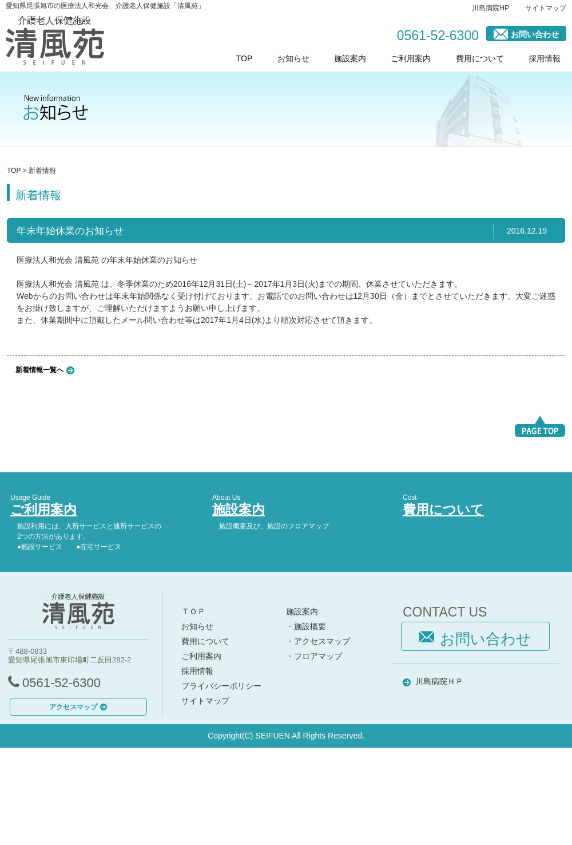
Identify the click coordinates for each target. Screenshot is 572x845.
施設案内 (350, 58)
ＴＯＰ (193, 611)
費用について (480, 58)
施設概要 (310, 626)
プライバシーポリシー (221, 685)
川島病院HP (490, 8)
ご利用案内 (411, 58)
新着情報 (42, 171)
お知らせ (293, 58)
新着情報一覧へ (39, 369)
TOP (244, 58)
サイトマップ (545, 8)
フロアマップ (318, 656)
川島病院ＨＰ (439, 681)
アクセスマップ (78, 707)
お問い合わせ (526, 33)
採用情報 (545, 58)
